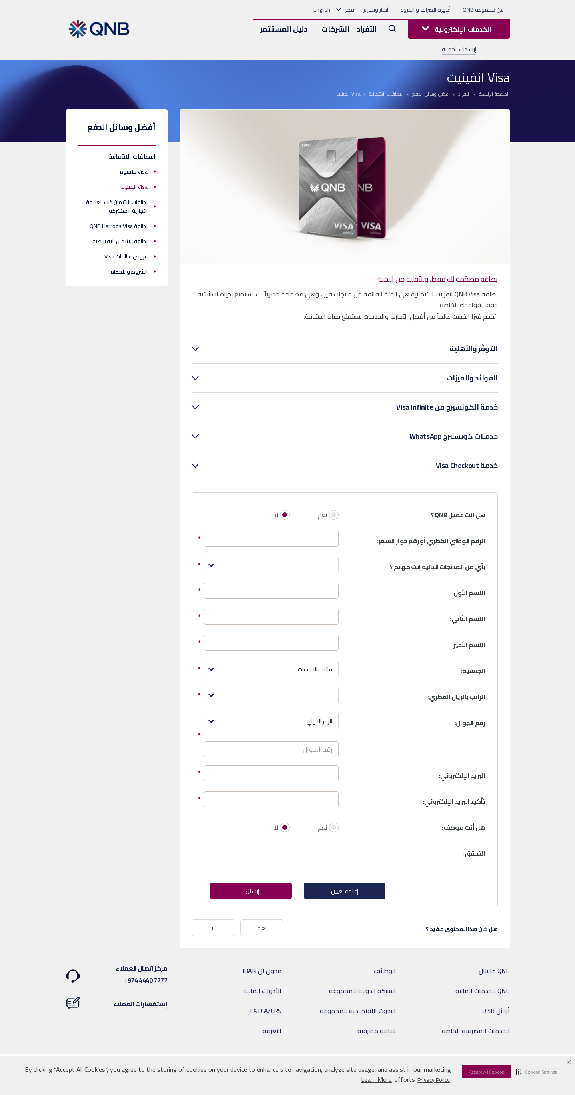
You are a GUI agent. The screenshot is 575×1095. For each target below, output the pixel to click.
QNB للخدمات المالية (482, 992)
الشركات (335, 29)
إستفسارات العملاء (117, 1001)
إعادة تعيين (344, 891)
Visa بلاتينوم (134, 171)
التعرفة (272, 1032)
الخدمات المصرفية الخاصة (476, 1032)
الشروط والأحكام (129, 271)
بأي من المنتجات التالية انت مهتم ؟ (437, 567)
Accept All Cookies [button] (486, 1072)
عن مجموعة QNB (483, 9)
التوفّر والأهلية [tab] (473, 349)
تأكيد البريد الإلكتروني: (454, 801)
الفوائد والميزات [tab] (472, 378)
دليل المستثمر (283, 29)
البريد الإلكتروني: (462, 775)
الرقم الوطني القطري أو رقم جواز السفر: (431, 541)
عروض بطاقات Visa (126, 256)
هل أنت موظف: (463, 827)
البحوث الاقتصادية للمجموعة (358, 1012)
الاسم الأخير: (468, 645)
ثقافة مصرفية (376, 1032)
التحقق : (473, 853)
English (321, 9)
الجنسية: (473, 671)
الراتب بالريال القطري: (456, 697)
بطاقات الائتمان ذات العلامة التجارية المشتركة (117, 206)
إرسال (252, 891)
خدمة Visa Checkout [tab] (467, 465)
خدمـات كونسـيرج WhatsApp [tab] (453, 436)
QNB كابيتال (494, 972)
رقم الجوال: (470, 723)
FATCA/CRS (266, 1012)
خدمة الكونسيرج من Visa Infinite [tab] (446, 407)
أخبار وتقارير (375, 9)
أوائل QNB (496, 1012)
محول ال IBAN (262, 972)
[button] (536, 1071)
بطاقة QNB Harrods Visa (119, 226)
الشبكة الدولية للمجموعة (362, 992)
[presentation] (278, 859)
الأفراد (367, 29)
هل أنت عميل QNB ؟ (458, 515)
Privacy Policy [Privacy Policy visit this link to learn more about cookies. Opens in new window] (433, 1080)
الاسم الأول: (468, 593)
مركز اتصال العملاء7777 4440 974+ (117, 975)
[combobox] (271, 565)
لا (276, 515)
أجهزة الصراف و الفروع (425, 9)
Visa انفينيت (134, 187)
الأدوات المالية (262, 992)
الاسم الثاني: (467, 619)
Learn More (376, 1079)
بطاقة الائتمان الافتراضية (120, 241)
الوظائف (385, 972)
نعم (322, 515)
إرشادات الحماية (459, 49)
